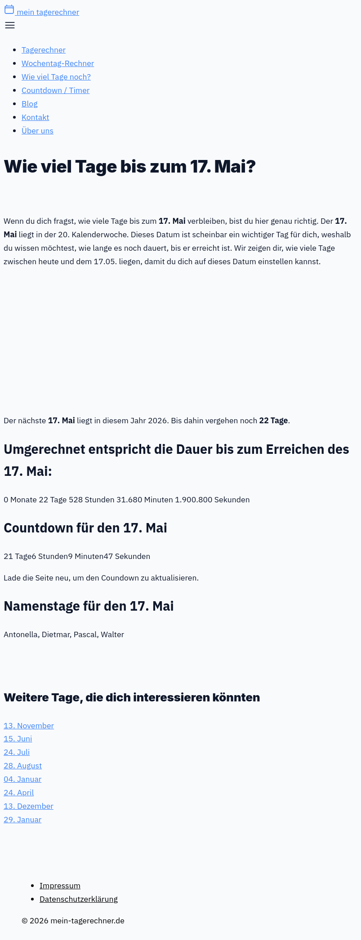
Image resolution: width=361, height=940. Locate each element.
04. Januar (22, 779)
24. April (19, 792)
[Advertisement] (180, 339)
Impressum (60, 885)
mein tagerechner (41, 12)
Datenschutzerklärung (79, 899)
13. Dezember (28, 806)
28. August (23, 765)
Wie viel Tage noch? (56, 76)
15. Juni (18, 738)
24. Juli (17, 752)
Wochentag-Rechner (58, 63)
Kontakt (35, 117)
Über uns (37, 130)
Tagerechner (44, 49)
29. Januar (22, 819)
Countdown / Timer (55, 90)
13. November (29, 725)
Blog (29, 103)
